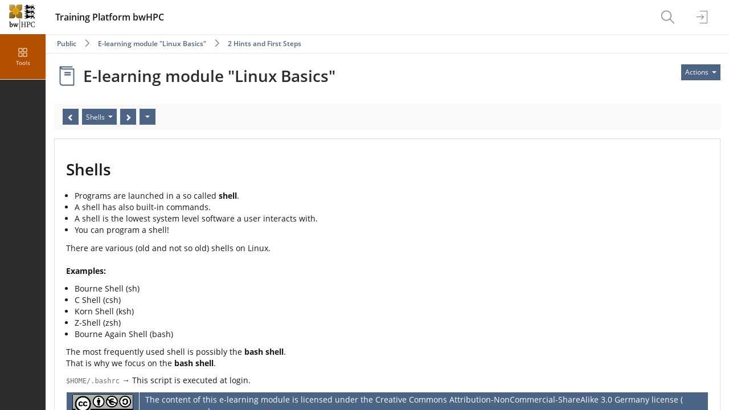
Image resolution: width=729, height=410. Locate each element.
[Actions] (147, 117)
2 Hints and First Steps (264, 43)
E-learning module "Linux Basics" (152, 43)
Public (66, 43)
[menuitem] (669, 17)
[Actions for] (700, 72)
